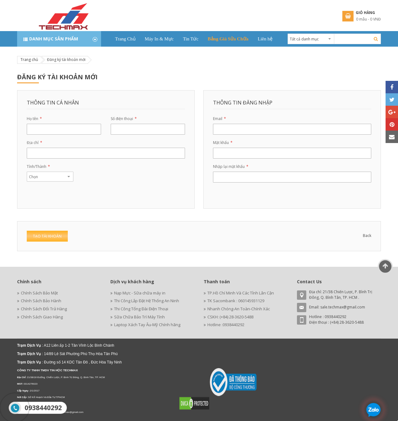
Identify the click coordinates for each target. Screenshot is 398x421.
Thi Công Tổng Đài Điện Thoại (141, 309)
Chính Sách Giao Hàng (42, 317)
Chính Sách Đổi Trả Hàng (44, 309)
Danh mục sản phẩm (53, 39)
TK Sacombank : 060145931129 (235, 300)
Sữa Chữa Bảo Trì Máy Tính (139, 317)
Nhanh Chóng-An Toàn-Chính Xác (238, 309)
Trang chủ (29, 59)
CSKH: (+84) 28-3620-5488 (230, 317)
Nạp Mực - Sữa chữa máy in (139, 293)
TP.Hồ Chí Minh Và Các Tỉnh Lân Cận (240, 293)
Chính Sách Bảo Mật (39, 293)
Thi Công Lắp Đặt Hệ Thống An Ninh (146, 300)
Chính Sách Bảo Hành (41, 300)
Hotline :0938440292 (225, 324)
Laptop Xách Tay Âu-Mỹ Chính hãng (147, 324)
